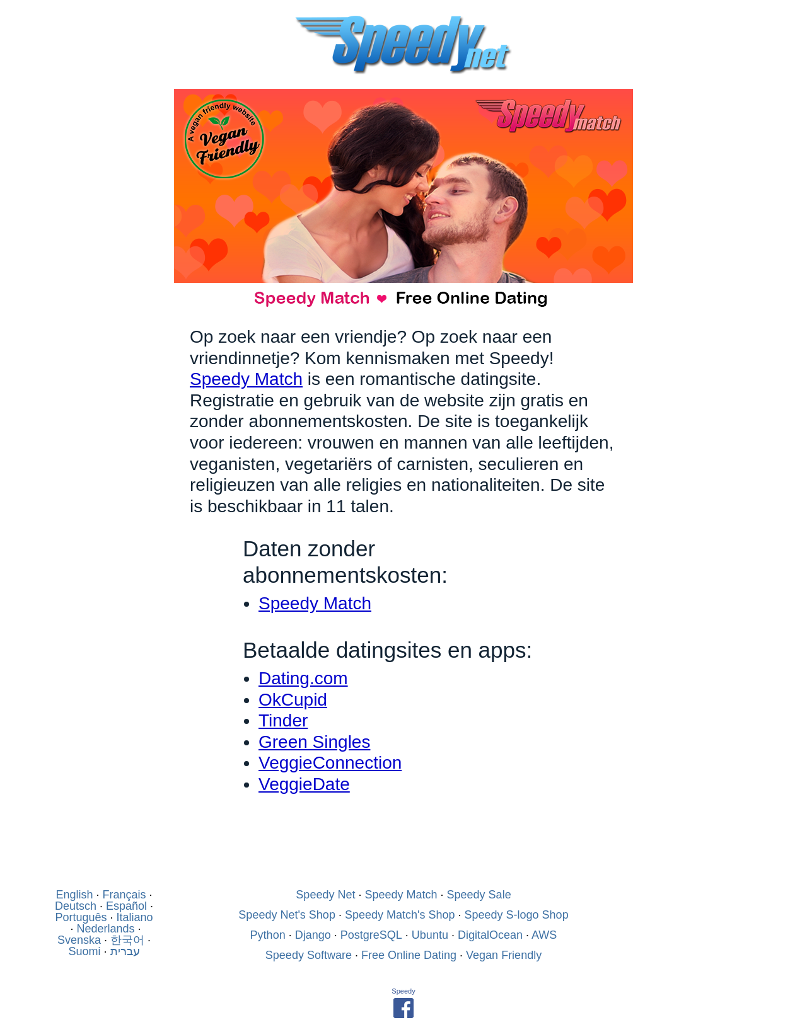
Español (126, 906)
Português (81, 917)
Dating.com (303, 678)
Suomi (84, 951)
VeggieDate (304, 784)
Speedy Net (325, 894)
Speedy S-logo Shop (517, 915)
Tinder (283, 720)
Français (124, 894)
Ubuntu (430, 935)
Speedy (403, 991)
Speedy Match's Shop (400, 915)
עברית (125, 951)
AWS (544, 935)
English (74, 894)
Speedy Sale (479, 894)
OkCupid (292, 699)
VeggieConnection (330, 762)
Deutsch (75, 906)
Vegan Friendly (504, 955)
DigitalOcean (490, 935)
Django (313, 935)
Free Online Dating (408, 955)
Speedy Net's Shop (286, 915)
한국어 (127, 940)
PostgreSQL (371, 935)
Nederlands (105, 928)
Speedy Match (246, 379)
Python (268, 935)
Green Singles (314, 742)
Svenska (79, 940)
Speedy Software (308, 955)
